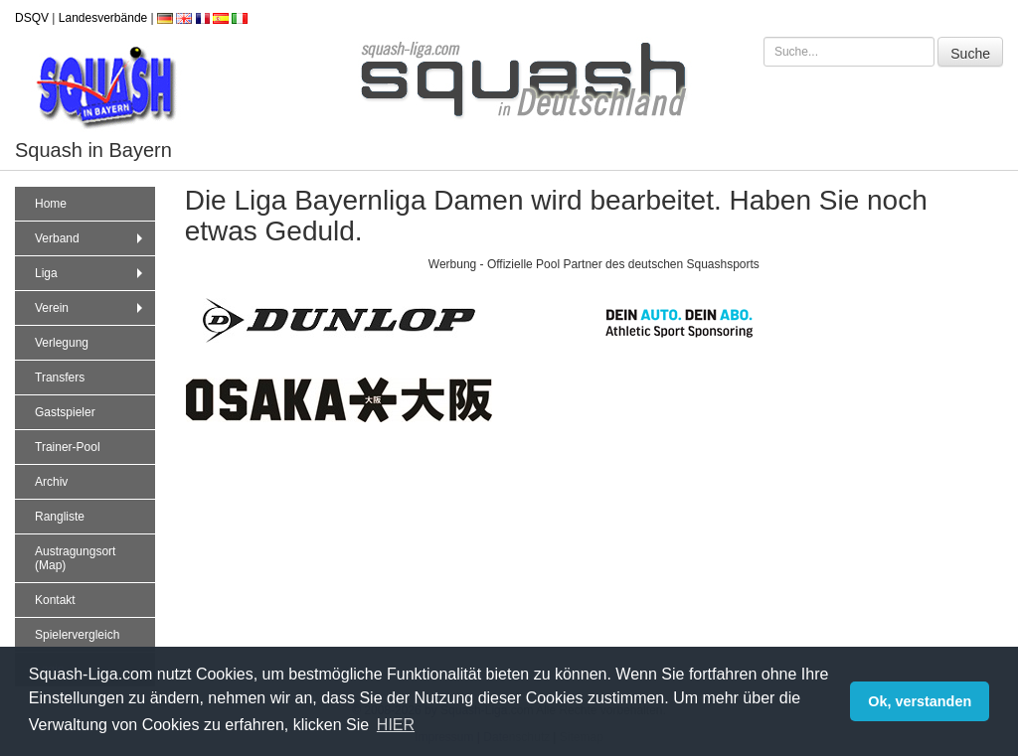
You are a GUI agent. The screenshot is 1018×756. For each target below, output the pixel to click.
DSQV (32, 18)
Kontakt (55, 600)
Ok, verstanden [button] (919, 701)
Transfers (60, 377)
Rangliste (60, 517)
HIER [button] (396, 724)
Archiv (51, 482)
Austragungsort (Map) (75, 558)
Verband (91, 238)
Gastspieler (65, 412)
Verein (91, 308)
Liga (91, 273)
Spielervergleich (77, 635)
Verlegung (61, 343)
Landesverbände (103, 18)
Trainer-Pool (67, 447)
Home (51, 204)
